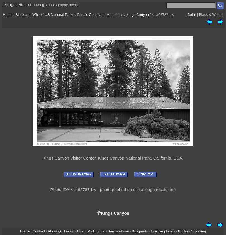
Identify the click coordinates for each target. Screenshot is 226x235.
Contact (39, 231)
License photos (163, 231)
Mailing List (96, 231)
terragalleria (13, 4)
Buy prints (140, 231)
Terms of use (118, 231)
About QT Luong (61, 231)
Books (183, 231)
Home (8, 15)
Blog (80, 231)
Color (191, 15)
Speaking (198, 231)
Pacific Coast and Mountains (100, 15)
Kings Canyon (137, 15)
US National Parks (59, 15)
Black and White (29, 15)
